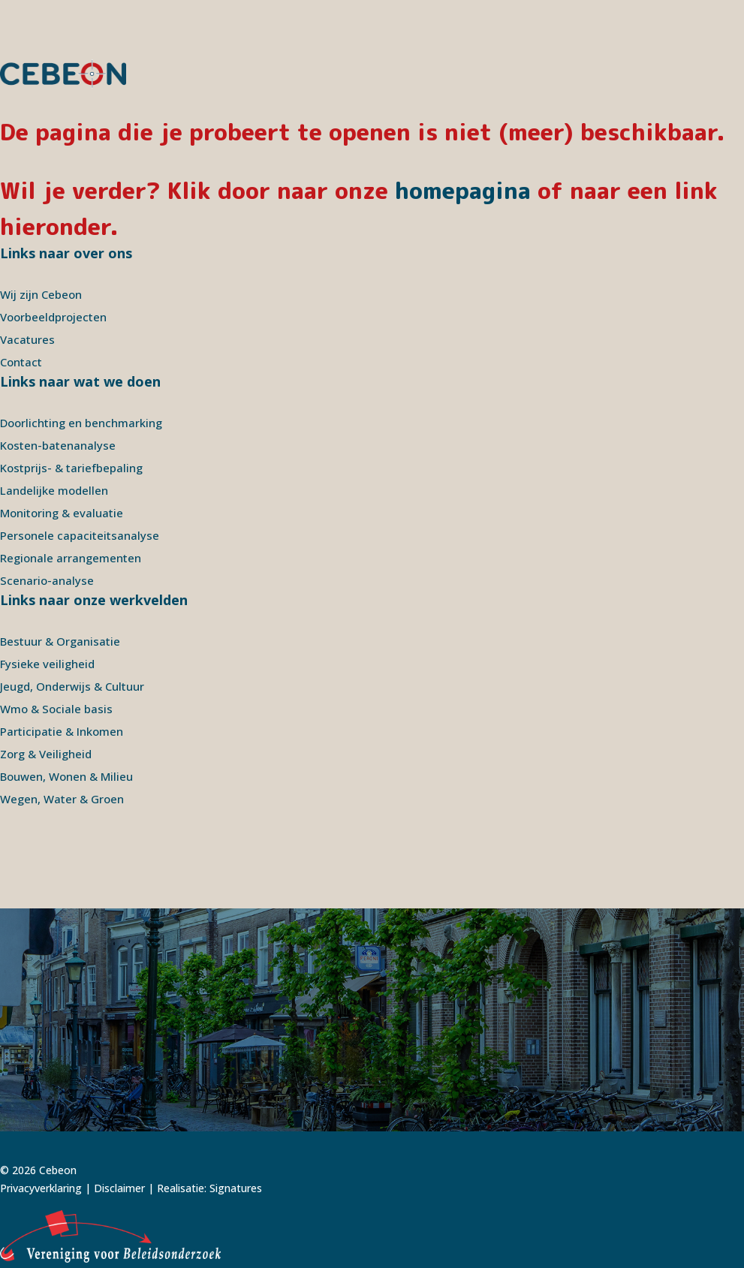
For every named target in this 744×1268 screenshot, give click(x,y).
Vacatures (27, 339)
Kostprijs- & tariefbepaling (71, 467)
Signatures (235, 1188)
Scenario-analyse (47, 580)
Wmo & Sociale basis (56, 708)
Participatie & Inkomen (61, 731)
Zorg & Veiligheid (46, 753)
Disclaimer (119, 1188)
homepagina (463, 190)
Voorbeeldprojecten (53, 316)
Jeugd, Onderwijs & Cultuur (72, 686)
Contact (21, 361)
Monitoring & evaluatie (61, 512)
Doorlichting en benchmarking (81, 422)
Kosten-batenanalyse (58, 445)
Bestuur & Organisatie (60, 641)
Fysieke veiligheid (47, 663)
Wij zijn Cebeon (41, 294)
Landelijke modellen (54, 490)
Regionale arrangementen (70, 557)
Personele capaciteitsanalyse (79, 535)
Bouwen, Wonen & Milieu (66, 776)
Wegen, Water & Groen (62, 798)
